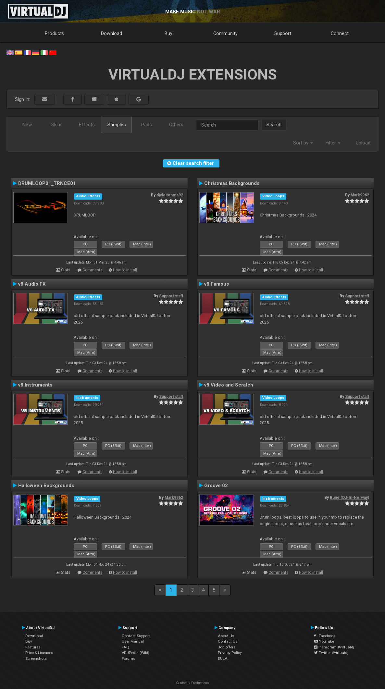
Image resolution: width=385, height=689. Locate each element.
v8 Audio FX (32, 284)
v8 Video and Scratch (228, 385)
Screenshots (36, 658)
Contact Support (136, 636)
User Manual (133, 641)
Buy (168, 33)
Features (32, 647)
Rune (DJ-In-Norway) (349, 497)
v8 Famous (216, 284)
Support (282, 33)
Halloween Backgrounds (46, 485)
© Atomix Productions (192, 683)
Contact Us (227, 641)
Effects (87, 125)
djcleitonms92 (169, 195)
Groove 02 (216, 485)
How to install (125, 270)
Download (111, 33)
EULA (223, 658)
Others (176, 125)
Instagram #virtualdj (334, 647)
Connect (340, 33)
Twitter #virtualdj (331, 652)
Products (54, 33)
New (27, 125)
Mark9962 (360, 195)
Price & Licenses (39, 652)
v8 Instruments (35, 385)
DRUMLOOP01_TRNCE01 (47, 183)
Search (274, 125)
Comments (92, 270)
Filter (333, 143)
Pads (146, 125)
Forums (128, 658)
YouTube (324, 641)
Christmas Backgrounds (231, 183)
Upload (363, 143)
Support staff (171, 296)
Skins (57, 125)
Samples (116, 125)
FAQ (125, 647)
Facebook (324, 636)
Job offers (226, 647)
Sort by (303, 143)
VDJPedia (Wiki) (135, 652)
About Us (226, 636)
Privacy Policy (230, 652)
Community (225, 33)
